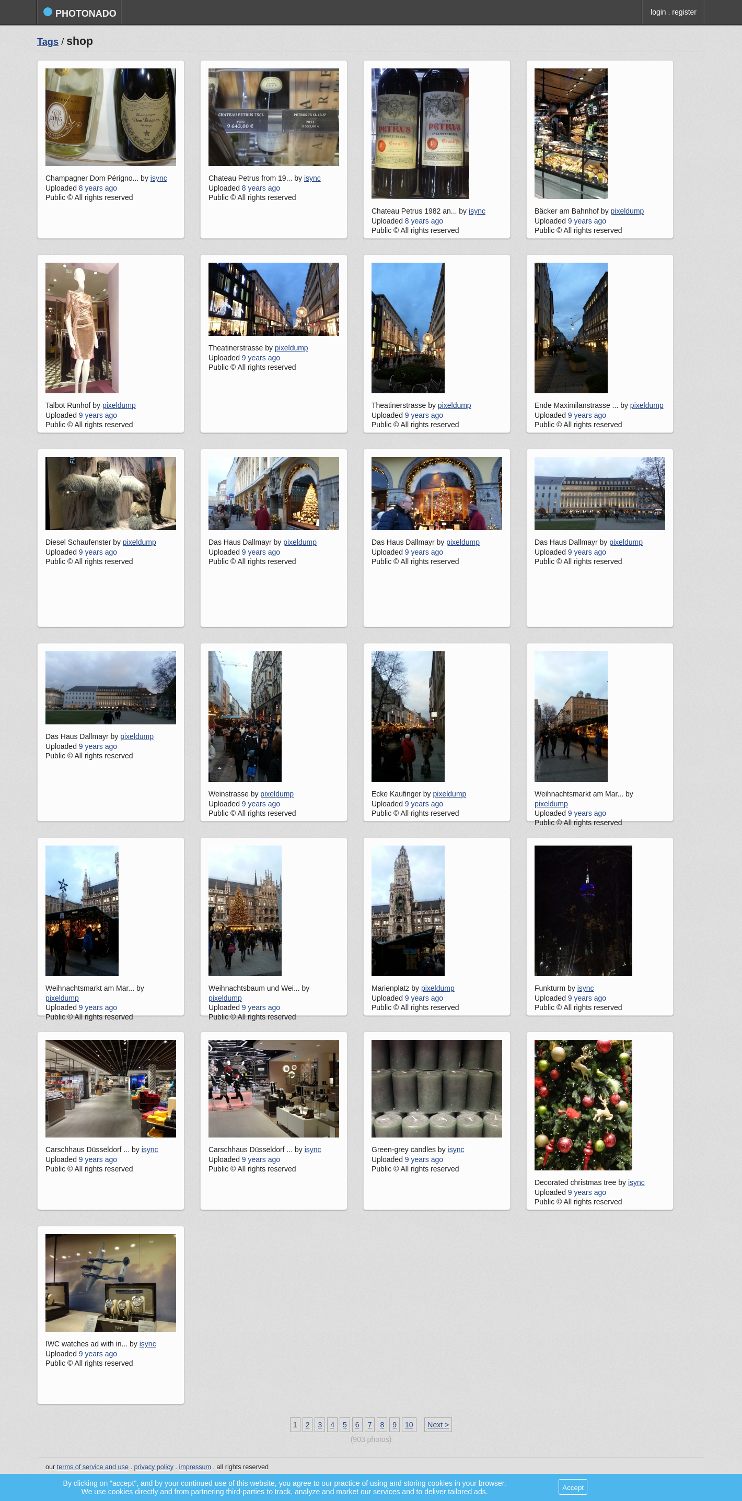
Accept (573, 1488)
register (684, 12)
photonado (80, 13)
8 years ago (98, 188)
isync (158, 178)
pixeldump (627, 211)
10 (409, 1425)
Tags (48, 42)
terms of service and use (93, 1467)
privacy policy (153, 1467)
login (658, 12)
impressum (195, 1467)
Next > (438, 1425)
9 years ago (587, 221)
